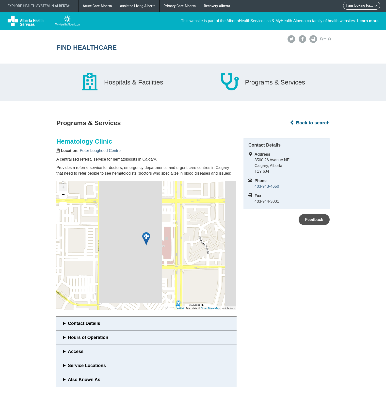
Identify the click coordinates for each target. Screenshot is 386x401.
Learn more (368, 21)
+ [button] (63, 187)
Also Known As (84, 379)
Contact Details (84, 323)
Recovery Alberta (217, 6)
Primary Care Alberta (179, 6)
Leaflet (180, 308)
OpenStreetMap (210, 308)
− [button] (63, 195)
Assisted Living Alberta (138, 6)
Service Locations (87, 365)
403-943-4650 (267, 186)
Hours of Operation (88, 337)
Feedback (314, 219)
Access (75, 351)
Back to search (310, 122)
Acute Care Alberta (97, 6)
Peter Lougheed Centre (100, 151)
